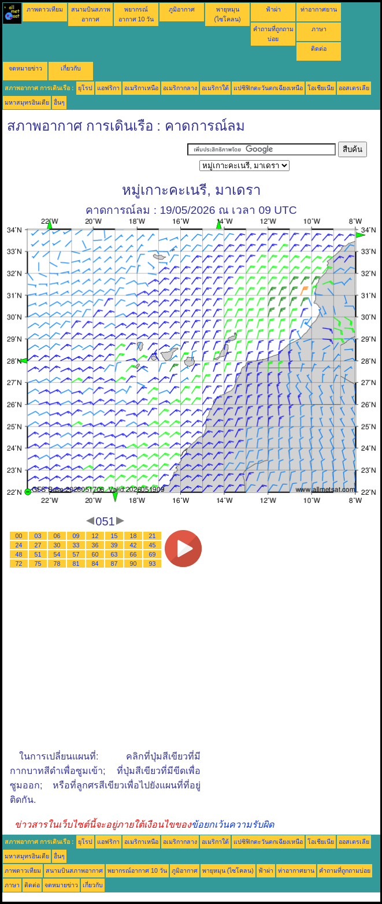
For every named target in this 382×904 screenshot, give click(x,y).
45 (152, 545)
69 (152, 554)
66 (133, 554)
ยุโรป (85, 87)
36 (95, 545)
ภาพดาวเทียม (45, 9)
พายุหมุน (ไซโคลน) (228, 870)
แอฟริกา (108, 87)
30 (57, 545)
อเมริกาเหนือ (141, 87)
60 (95, 554)
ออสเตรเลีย (354, 87)
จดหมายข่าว (25, 68)
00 (19, 535)
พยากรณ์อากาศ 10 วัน (137, 870)
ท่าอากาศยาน (319, 9)
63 (114, 554)
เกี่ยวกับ (71, 68)
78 (57, 563)
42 (133, 545)
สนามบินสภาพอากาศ (74, 870)
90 (133, 563)
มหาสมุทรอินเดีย (27, 102)
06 (57, 535)
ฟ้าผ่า (273, 9)
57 (76, 554)
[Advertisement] (94, 156)
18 (133, 535)
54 (57, 554)
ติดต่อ (319, 48)
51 (38, 554)
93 (152, 563)
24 (19, 545)
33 (76, 545)
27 (38, 545)
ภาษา (319, 28)
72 (19, 563)
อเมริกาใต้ (215, 87)
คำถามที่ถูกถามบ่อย (344, 870)
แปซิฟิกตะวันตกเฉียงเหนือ (268, 87)
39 (114, 545)
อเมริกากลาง (180, 87)
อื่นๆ (59, 102)
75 (38, 563)
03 (38, 535)
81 (76, 563)
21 (152, 535)
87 (114, 563)
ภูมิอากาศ (182, 9)
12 (95, 535)
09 (76, 535)
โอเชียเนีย (320, 87)
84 (95, 563)
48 (19, 554)
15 (114, 535)
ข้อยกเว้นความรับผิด (232, 824)
